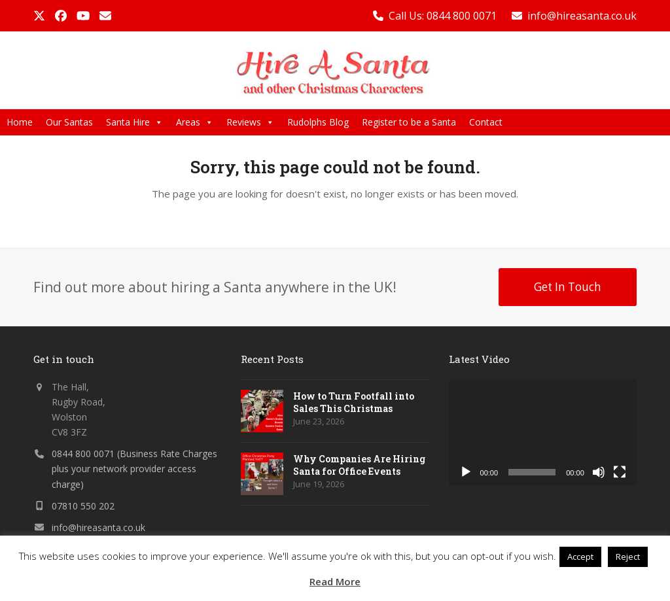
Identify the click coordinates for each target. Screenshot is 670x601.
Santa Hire (134, 122)
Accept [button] (580, 556)
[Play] (465, 472)
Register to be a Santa (409, 122)
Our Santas (69, 122)
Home (20, 122)
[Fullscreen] (619, 472)
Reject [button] (628, 556)
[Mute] (598, 472)
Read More (335, 581)
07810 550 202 (83, 506)
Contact (485, 122)
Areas (194, 122)
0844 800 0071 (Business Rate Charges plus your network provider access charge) (134, 468)
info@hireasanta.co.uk (582, 16)
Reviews (250, 122)
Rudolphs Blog (318, 122)
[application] (543, 432)
